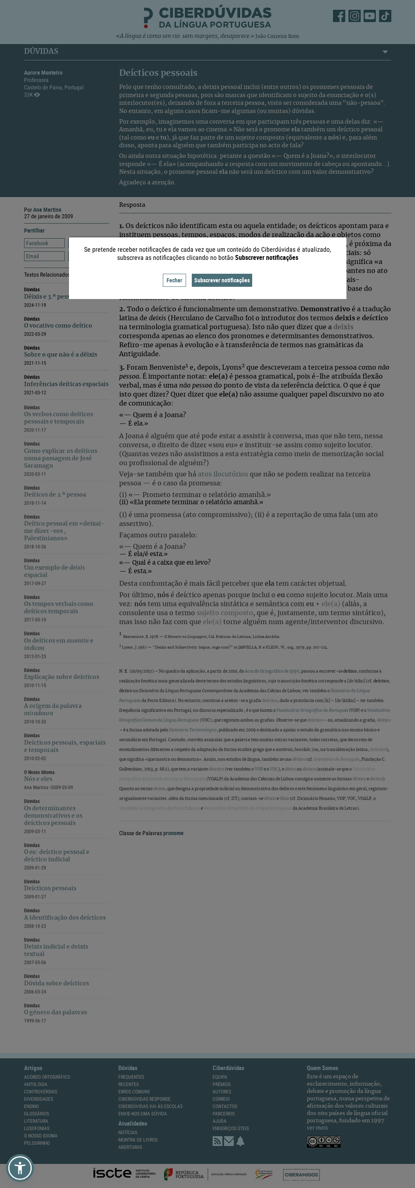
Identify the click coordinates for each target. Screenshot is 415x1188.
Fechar (174, 280)
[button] (20, 1168)
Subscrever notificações (222, 280)
